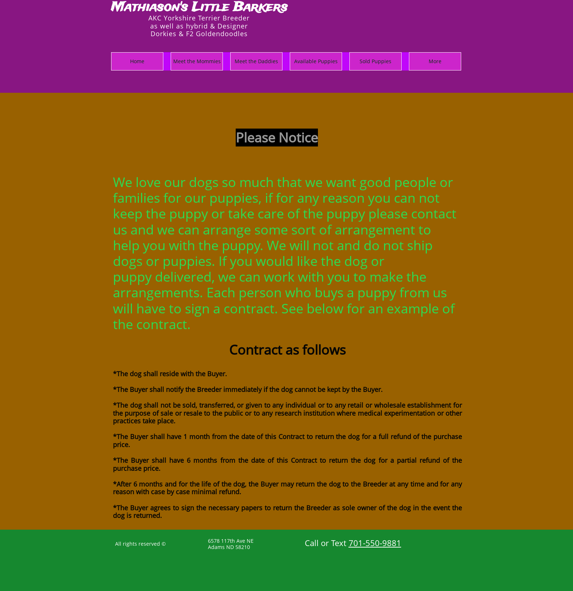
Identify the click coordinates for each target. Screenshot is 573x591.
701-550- (365, 542)
